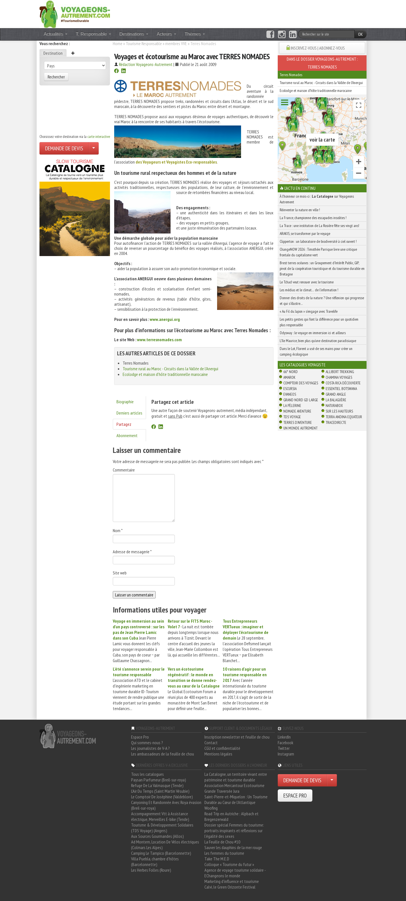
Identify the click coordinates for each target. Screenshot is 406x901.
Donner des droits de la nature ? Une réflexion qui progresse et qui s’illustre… (322, 300)
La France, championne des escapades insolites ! (313, 217)
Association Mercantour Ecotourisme (234, 785)
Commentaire (124, 470)
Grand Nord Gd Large (300, 399)
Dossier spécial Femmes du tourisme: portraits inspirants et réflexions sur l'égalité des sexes (234, 830)
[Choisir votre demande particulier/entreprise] (94, 148)
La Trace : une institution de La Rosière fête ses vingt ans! (319, 225)
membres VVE (176, 43)
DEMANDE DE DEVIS (64, 148)
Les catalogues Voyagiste (303, 364)
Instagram (286, 754)
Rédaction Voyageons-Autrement (146, 64)
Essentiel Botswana (341, 388)
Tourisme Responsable (144, 43)
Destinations (134, 34)
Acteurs (166, 34)
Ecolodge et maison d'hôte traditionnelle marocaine (165, 374)
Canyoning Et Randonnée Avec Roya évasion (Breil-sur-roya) (166, 805)
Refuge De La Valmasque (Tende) (157, 785)
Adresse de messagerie (132, 551)
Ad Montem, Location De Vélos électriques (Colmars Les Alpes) (165, 844)
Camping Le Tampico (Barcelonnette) (161, 853)
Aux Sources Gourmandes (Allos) (157, 836)
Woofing (211, 808)
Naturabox (334, 405)
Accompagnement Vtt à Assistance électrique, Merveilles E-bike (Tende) (160, 816)
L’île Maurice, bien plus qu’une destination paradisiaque (318, 340)
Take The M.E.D (216, 859)
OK (360, 34)
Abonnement (127, 435)
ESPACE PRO (295, 795)
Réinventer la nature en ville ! (300, 209)
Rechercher (56, 77)
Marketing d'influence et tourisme (231, 881)
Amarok (289, 377)
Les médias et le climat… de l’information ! (309, 289)
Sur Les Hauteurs (339, 411)
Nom (118, 530)
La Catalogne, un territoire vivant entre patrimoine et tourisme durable (235, 777)
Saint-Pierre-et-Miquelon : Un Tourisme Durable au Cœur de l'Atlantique (236, 799)
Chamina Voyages (339, 377)
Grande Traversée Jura (221, 791)
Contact (211, 742)
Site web (120, 573)
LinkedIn (284, 737)
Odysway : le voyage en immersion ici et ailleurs (313, 332)
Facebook (285, 742)
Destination (53, 53)
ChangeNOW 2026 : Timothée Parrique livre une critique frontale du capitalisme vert (318, 252)
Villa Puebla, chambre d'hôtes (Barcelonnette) (155, 861)
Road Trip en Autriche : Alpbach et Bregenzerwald (231, 816)
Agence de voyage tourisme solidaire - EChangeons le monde (235, 872)
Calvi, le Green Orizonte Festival (229, 887)
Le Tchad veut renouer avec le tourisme (307, 282)
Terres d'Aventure (297, 422)
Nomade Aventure (297, 411)
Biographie (125, 401)
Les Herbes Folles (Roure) (151, 870)
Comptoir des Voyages (300, 382)
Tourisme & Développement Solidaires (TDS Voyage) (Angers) (162, 827)
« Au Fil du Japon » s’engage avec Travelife (308, 311)
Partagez (123, 424)
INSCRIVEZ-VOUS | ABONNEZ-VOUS (318, 48)
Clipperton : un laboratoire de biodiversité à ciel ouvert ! (318, 241)
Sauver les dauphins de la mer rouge (233, 847)
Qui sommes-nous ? (147, 742)
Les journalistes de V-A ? (150, 748)
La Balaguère (336, 399)
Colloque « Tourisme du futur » (229, 864)
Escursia (290, 388)
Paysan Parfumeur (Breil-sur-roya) (158, 780)
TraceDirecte (336, 422)
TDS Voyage (292, 416)
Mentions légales (218, 754)
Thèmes (195, 34)
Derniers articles (129, 413)
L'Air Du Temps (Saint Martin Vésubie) (160, 791)
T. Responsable (93, 34)
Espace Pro (140, 737)
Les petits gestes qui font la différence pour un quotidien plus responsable (319, 322)
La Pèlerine (292, 405)
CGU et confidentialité (222, 748)
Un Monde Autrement (300, 428)
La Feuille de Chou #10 (222, 842)
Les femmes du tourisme (224, 853)
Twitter (284, 748)
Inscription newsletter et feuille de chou (237, 737)
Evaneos (289, 394)
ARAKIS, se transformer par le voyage (305, 233)
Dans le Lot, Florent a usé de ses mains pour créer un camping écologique (316, 351)
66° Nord (290, 371)
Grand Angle (336, 394)
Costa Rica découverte (343, 382)
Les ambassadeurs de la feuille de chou (162, 754)
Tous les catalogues (147, 774)
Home (117, 43)
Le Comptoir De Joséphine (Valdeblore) (162, 796)
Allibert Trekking (340, 371)
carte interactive (98, 136)
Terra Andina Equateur (344, 416)
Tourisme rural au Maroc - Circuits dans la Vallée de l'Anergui (170, 368)
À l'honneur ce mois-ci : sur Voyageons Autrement (317, 199)
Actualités (55, 34)
